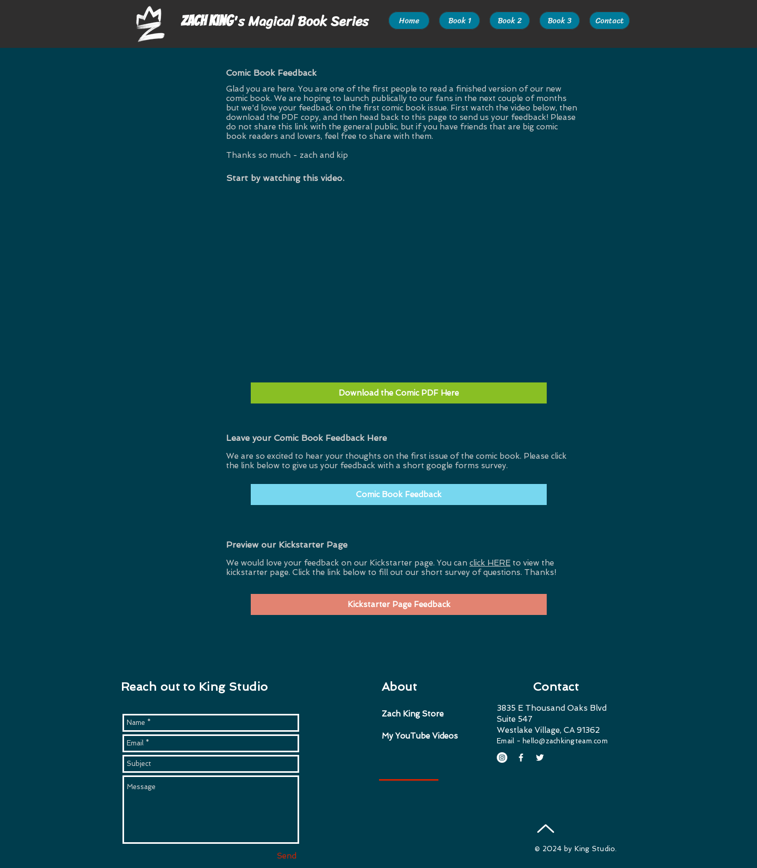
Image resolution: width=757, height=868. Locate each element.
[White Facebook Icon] (521, 757)
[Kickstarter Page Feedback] (399, 604)
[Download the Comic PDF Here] (399, 392)
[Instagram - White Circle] (502, 757)
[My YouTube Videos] (424, 736)
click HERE (489, 563)
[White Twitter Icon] (540, 757)
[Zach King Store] (429, 714)
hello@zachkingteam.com (565, 741)
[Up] (545, 828)
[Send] (286, 856)
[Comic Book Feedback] (399, 494)
